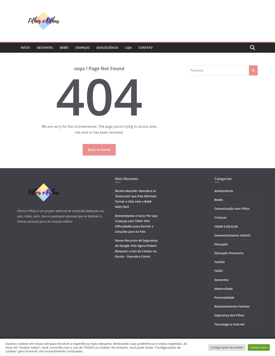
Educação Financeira (229, 253)
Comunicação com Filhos (232, 209)
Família (219, 262)
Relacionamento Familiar (232, 306)
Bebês (64, 48)
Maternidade (223, 289)
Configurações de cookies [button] (227, 347)
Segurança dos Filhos (229, 315)
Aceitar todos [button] (258, 347)
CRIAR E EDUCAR (226, 226)
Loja (128, 48)
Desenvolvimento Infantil (232, 235)
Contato (146, 48)
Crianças (82, 48)
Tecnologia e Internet (229, 324)
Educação (221, 244)
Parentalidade (224, 298)
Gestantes (45, 48)
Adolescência (107, 48)
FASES (218, 271)
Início (25, 48)
